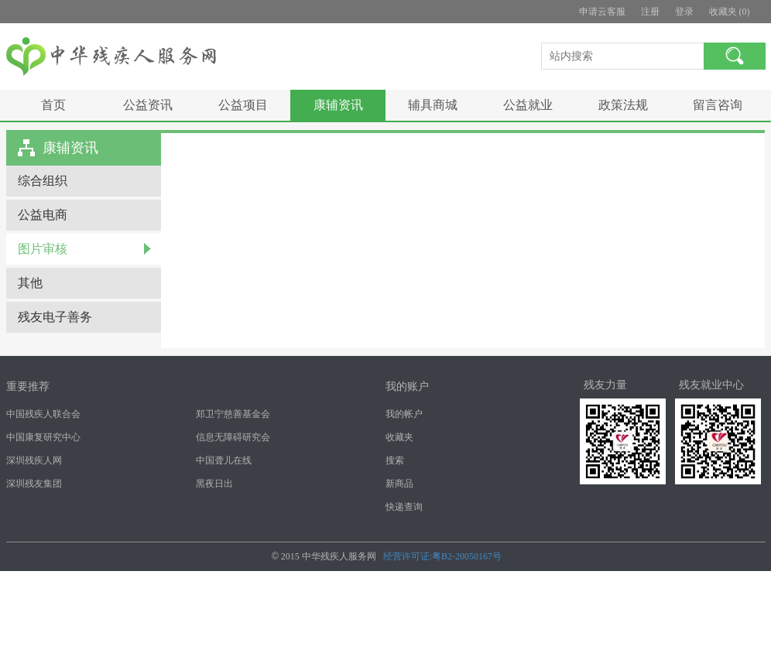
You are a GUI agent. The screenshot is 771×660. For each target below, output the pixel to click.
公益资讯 (148, 104)
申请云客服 (602, 11)
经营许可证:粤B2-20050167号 (442, 556)
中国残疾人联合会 (43, 414)
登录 (684, 11)
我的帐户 (404, 414)
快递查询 (404, 506)
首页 (53, 104)
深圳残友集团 (34, 483)
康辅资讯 (338, 104)
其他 (30, 282)
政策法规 (623, 104)
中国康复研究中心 (43, 437)
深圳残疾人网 (34, 460)
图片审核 (42, 248)
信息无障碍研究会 (233, 437)
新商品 (399, 483)
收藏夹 (399, 437)
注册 (650, 11)
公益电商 (42, 214)
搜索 (395, 460)
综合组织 (42, 180)
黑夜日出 (214, 483)
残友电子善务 (55, 316)
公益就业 (528, 104)
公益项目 (243, 104)
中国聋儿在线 (224, 460)
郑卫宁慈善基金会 (233, 414)
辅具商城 (432, 104)
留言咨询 (717, 104)
